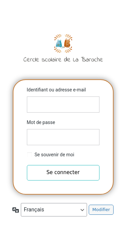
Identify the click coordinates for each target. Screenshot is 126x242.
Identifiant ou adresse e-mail (56, 89)
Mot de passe (41, 122)
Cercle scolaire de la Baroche (63, 48)
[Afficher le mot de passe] (92, 137)
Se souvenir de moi (54, 154)
